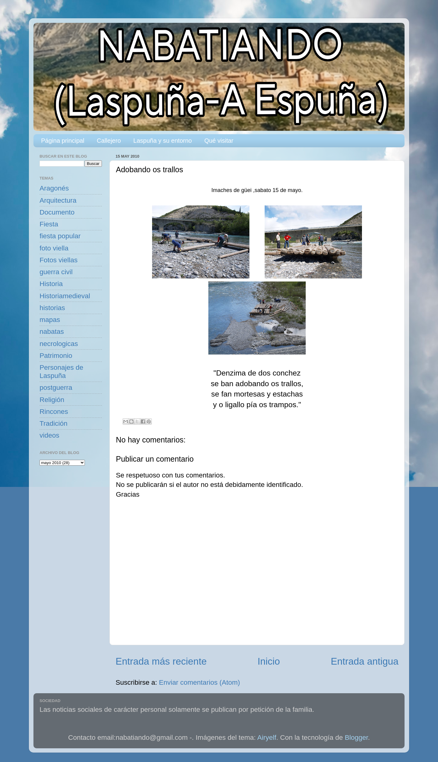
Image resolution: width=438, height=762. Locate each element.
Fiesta (49, 224)
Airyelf (266, 737)
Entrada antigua (364, 661)
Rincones (54, 411)
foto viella (54, 248)
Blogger (356, 737)
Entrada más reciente (161, 661)
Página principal (62, 140)
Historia (51, 284)
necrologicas (59, 344)
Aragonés (54, 188)
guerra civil (56, 272)
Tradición (54, 423)
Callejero (109, 140)
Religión (52, 400)
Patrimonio (56, 355)
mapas (50, 319)
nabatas (52, 331)
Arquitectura (58, 200)
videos (49, 435)
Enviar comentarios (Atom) (199, 682)
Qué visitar (219, 140)
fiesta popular (60, 236)
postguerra (56, 387)
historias (52, 308)
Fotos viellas (59, 260)
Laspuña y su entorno (162, 140)
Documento (57, 212)
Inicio (269, 661)
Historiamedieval (65, 296)
